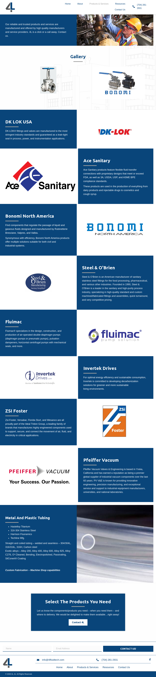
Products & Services (87, 667)
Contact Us (124, 667)
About (70, 667)
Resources (108, 667)
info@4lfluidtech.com (53, 660)
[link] (68, 4)
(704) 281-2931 (110, 660)
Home (59, 667)
